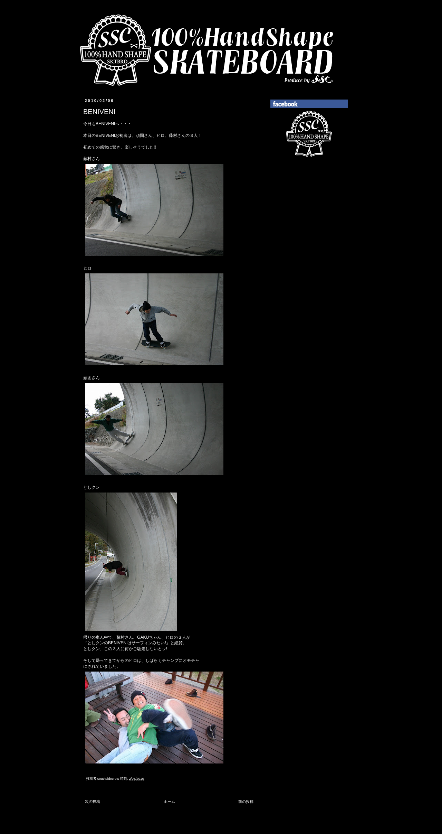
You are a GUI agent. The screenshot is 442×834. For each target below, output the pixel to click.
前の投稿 (245, 801)
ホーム (169, 801)
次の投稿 (92, 801)
